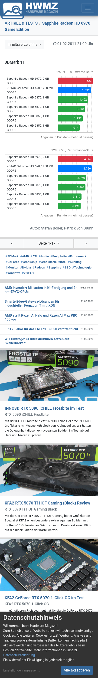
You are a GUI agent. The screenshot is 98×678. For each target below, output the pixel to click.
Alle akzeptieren (77, 670)
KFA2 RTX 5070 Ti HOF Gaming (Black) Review (47, 503)
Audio (44, 256)
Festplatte (59, 256)
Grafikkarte (48, 262)
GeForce (12, 262)
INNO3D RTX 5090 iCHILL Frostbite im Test (44, 408)
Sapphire (54, 267)
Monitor (12, 267)
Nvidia (25, 267)
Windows (13, 273)
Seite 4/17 (47, 243)
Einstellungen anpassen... (21, 670)
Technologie (81, 267)
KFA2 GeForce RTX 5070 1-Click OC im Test (45, 598)
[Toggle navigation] (87, 8)
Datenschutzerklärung (19, 655)
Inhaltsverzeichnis (23, 44)
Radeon (39, 267)
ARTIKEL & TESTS (21, 23)
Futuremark (77, 256)
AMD (24, 256)
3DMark (12, 256)
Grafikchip (29, 262)
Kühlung (75, 262)
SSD (67, 267)
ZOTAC (28, 273)
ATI (34, 256)
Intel (62, 262)
